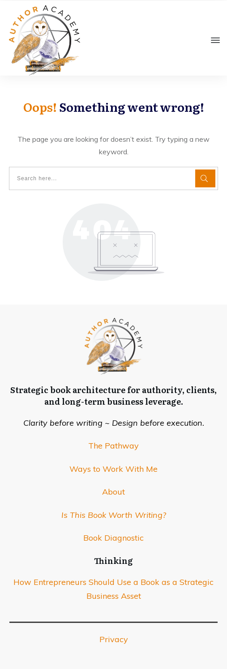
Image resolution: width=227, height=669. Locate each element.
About (113, 492)
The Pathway (113, 445)
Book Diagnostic (113, 538)
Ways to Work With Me (113, 469)
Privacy (113, 639)
